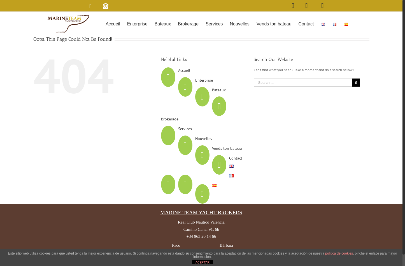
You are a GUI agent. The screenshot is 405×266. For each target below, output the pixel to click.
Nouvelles (204, 150)
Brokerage (171, 131)
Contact (237, 170)
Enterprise (205, 92)
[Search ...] (304, 95)
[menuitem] (114, 23)
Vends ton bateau (228, 160)
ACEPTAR (202, 262)
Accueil (185, 82)
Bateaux (220, 101)
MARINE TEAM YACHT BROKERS (203, 224)
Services (186, 140)
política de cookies (339, 253)
